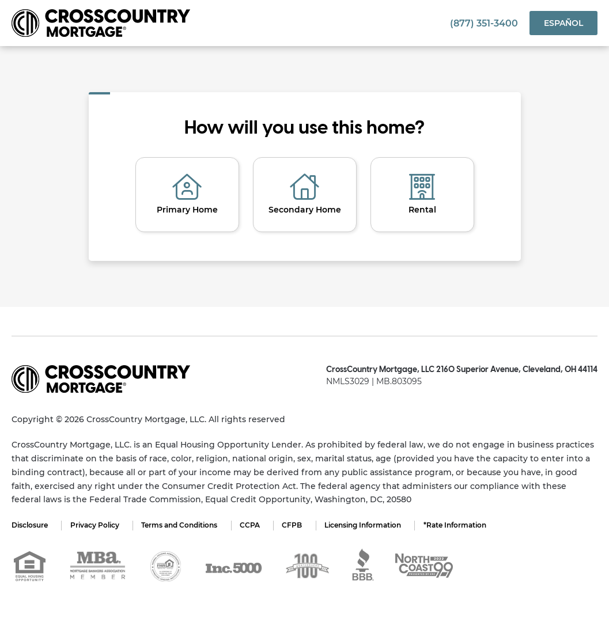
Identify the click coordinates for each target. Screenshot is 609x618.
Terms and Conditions (181, 525)
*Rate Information (459, 525)
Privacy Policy (95, 525)
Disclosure (30, 525)
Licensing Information (366, 525)
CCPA (252, 525)
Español (563, 23)
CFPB (295, 525)
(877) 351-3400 (484, 23)
